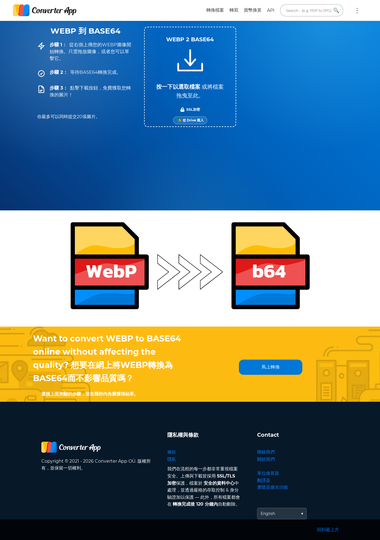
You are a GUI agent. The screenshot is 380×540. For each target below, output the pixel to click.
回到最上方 (328, 529)
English (268, 513)
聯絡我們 (266, 452)
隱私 (171, 459)
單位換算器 (268, 473)
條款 (171, 452)
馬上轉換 (271, 367)
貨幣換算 (253, 10)
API (270, 10)
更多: (357, 10)
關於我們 (266, 459)
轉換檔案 (215, 10)
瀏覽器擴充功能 (272, 487)
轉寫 (234, 10)
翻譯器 (263, 480)
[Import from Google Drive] (190, 120)
